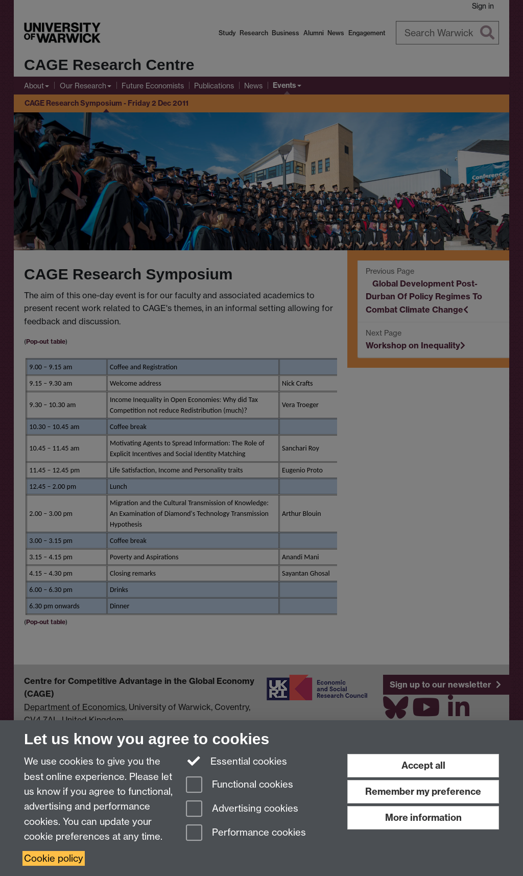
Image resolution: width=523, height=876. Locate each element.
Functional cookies (239, 785)
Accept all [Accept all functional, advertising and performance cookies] (423, 765)
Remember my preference (423, 791)
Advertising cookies (242, 809)
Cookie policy (53, 858)
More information (423, 817)
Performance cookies (246, 833)
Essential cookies (237, 760)
